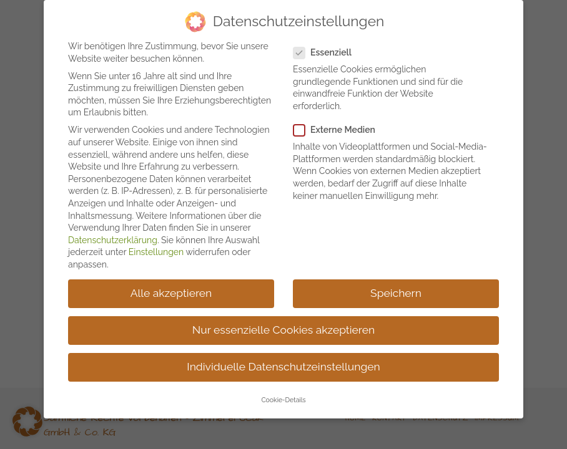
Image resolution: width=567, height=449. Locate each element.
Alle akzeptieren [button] (171, 287)
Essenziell (327, 47)
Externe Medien (339, 124)
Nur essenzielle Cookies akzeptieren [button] (283, 324)
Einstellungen (156, 246)
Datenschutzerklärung (112, 234)
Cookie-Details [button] (283, 394)
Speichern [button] (396, 287)
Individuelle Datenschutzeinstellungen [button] (283, 361)
